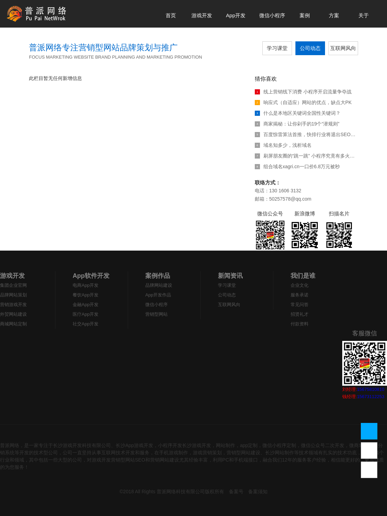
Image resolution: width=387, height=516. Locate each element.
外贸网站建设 (13, 314)
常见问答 (299, 304)
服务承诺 (299, 294)
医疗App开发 (85, 314)
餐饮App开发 (85, 294)
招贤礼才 (299, 314)
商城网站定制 (13, 323)
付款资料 (299, 323)
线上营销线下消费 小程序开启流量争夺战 (303, 91)
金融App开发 (85, 304)
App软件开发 (91, 275)
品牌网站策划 (13, 294)
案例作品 (157, 275)
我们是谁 (303, 275)
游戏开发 (12, 275)
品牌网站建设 (158, 285)
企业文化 (299, 285)
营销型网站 (156, 314)
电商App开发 (85, 285)
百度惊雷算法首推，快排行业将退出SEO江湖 (306, 134)
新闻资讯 (230, 275)
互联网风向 (343, 48)
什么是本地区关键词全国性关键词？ (298, 113)
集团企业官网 (13, 285)
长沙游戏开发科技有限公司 (82, 445)
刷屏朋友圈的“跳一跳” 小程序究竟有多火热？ (306, 156)
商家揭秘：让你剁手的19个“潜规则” (297, 124)
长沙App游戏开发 (134, 445)
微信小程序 (156, 304)
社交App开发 (85, 323)
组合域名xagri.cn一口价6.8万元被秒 (297, 166)
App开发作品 (158, 294)
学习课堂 (277, 48)
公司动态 (310, 48)
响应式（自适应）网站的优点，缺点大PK (303, 102)
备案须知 (258, 491)
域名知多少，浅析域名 (283, 145)
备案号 (236, 491)
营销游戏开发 (13, 304)
